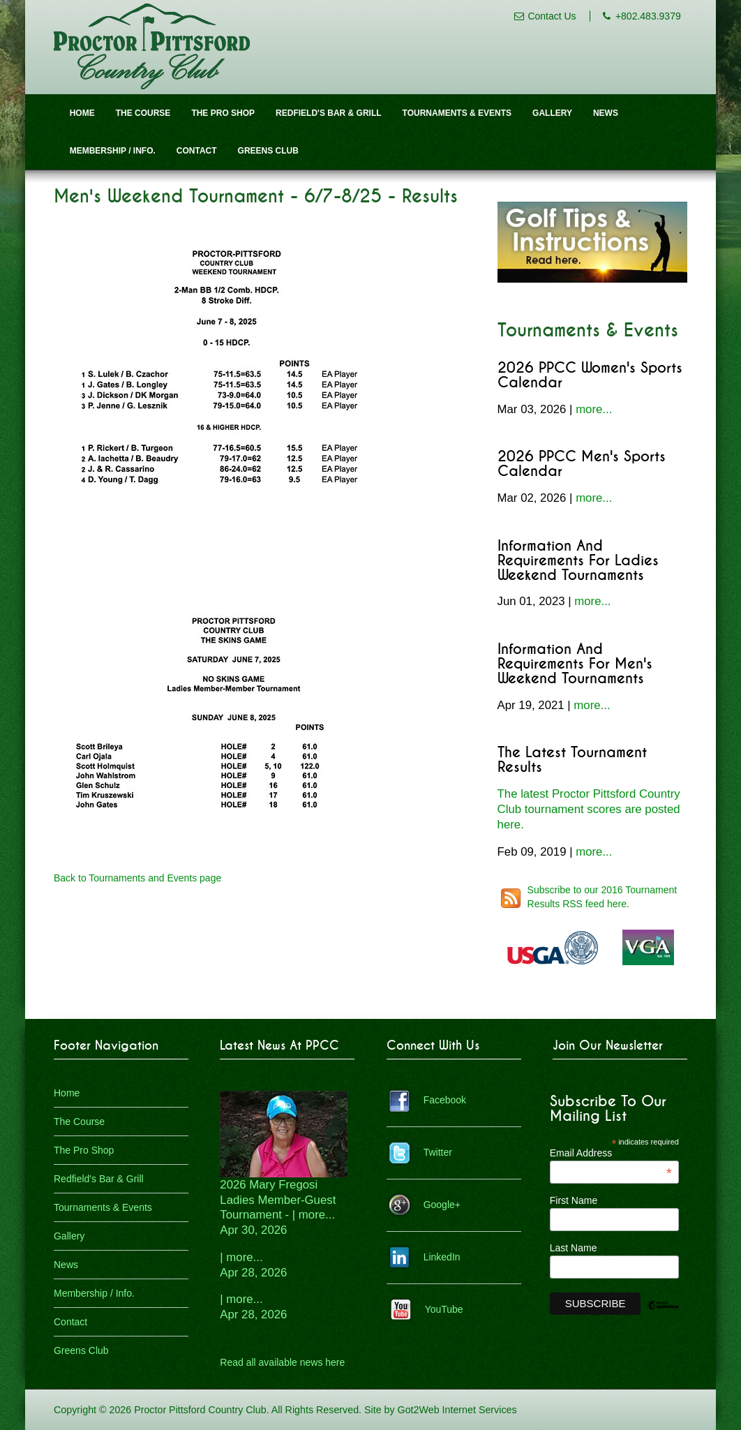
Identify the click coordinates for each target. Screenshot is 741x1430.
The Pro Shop (223, 113)
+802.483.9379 (648, 16)
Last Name (573, 1247)
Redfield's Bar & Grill (329, 113)
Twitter (438, 1152)
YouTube (444, 1309)
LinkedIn (442, 1257)
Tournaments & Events (457, 113)
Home (82, 113)
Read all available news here (282, 1362)
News (605, 113)
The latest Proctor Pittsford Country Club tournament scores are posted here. (588, 809)
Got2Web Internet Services (457, 1409)
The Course (143, 113)
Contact (197, 151)
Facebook (445, 1099)
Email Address (611, 1153)
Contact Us (551, 16)
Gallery (552, 113)
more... (594, 409)
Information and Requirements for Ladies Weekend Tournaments (578, 561)
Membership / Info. (113, 151)
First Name (573, 1200)
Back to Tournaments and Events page (137, 878)
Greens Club (268, 151)
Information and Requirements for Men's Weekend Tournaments (574, 664)
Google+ (442, 1204)
